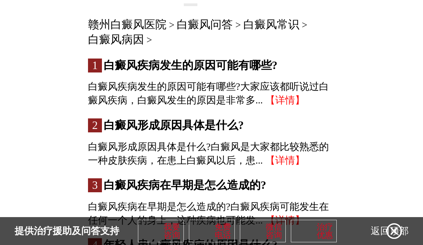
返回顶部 (390, 231)
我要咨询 (172, 231)
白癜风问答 (205, 24)
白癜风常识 (271, 24)
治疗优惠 (325, 231)
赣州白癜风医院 (127, 24)
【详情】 (285, 100)
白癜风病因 (116, 39)
